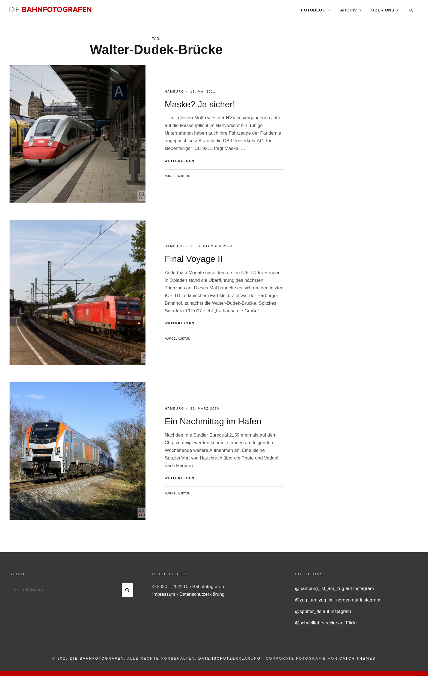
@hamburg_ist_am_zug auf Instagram (334, 590)
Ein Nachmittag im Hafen (213, 423)
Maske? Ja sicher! (200, 106)
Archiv (348, 10)
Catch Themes (357, 660)
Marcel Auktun (177, 178)
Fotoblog (313, 10)
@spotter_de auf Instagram (323, 613)
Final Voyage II (193, 261)
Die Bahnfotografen (97, 660)
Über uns (382, 10)
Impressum (164, 596)
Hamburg (174, 93)
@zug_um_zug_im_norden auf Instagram (337, 601)
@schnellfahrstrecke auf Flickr (326, 624)
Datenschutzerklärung (201, 596)
